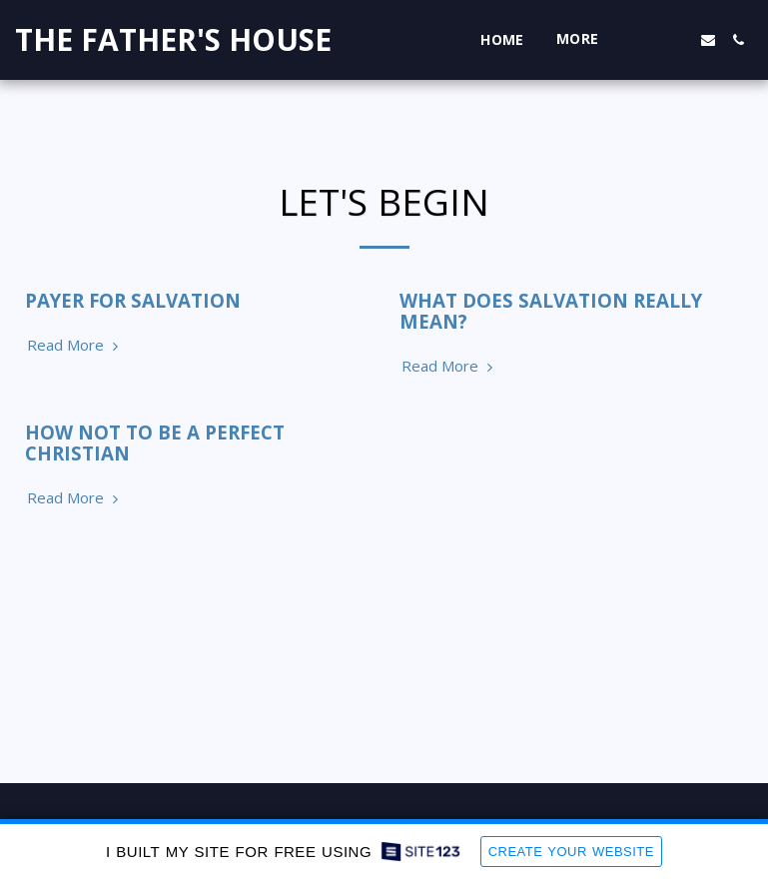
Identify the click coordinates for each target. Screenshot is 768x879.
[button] (648, 40)
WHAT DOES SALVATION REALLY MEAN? (550, 311)
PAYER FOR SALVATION (133, 300)
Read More (75, 345)
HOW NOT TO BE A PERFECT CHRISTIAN (155, 442)
